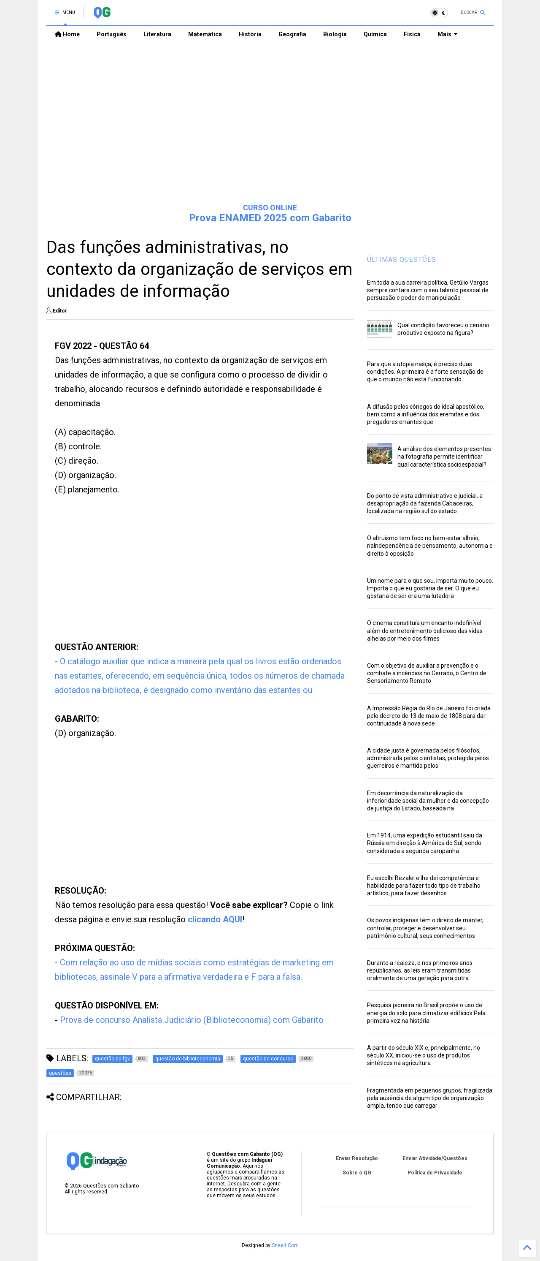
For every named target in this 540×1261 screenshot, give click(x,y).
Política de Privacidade (435, 1173)
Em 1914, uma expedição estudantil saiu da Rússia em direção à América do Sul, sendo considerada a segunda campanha (424, 843)
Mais (447, 34)
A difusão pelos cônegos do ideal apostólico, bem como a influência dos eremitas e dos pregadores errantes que (425, 414)
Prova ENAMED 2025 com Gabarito (270, 218)
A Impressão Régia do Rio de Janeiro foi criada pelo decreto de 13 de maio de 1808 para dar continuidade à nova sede (429, 716)
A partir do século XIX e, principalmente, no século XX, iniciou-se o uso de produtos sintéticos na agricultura (423, 1055)
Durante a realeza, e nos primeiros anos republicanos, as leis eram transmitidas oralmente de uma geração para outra (419, 970)
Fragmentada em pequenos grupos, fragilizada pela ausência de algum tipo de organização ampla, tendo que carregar (429, 1098)
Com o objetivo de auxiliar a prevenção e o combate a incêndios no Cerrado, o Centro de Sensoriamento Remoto (426, 673)
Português (112, 34)
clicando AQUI (215, 919)
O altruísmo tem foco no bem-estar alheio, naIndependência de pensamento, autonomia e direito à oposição (430, 546)
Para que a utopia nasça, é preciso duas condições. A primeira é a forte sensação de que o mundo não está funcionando (425, 372)
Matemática (205, 34)
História (250, 34)
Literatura (157, 34)
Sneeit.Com (285, 1245)
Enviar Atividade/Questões (434, 1158)
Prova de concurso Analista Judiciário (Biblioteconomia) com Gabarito (192, 1020)
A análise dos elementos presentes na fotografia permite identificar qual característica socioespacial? (444, 456)
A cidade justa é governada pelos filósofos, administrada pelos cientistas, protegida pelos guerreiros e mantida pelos (428, 758)
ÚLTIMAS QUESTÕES (401, 259)
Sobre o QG (357, 1173)
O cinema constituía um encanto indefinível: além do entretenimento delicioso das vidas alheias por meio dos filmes (425, 630)
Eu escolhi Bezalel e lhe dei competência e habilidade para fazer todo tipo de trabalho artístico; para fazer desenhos (424, 886)
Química (375, 34)
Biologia (335, 34)
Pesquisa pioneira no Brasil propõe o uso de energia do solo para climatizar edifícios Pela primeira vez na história (426, 1013)
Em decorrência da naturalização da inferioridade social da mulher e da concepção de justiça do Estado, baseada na (428, 801)
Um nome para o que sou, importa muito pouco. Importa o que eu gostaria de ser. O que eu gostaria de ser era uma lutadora (430, 588)
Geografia (292, 34)
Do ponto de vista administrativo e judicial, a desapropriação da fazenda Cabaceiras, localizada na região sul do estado (425, 503)
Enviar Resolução (357, 1158)
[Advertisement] (270, 131)
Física (412, 34)
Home (67, 34)
